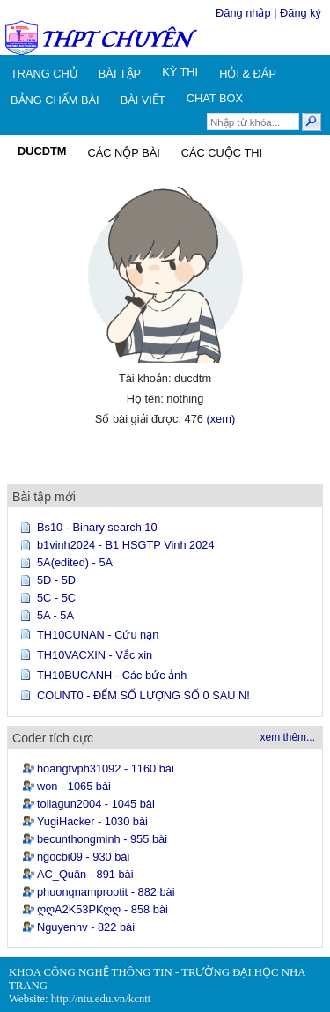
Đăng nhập (243, 12)
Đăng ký (300, 12)
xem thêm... (287, 737)
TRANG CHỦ (44, 73)
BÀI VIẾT (143, 100)
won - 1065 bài (74, 786)
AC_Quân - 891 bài (85, 874)
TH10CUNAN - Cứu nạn (97, 634)
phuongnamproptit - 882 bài (106, 891)
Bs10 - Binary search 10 (97, 527)
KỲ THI (180, 71)
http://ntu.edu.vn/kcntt (101, 999)
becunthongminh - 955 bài (102, 839)
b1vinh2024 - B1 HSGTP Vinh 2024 (126, 544)
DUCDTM (42, 151)
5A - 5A (55, 615)
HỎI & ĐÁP (247, 73)
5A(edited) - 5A (75, 562)
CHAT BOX (215, 98)
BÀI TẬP (120, 73)
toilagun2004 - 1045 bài (96, 803)
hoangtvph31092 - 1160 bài (105, 768)
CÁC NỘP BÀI (123, 152)
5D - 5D (56, 580)
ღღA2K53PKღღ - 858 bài (102, 909)
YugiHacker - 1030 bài (92, 821)
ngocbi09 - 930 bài (83, 856)
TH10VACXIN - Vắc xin (94, 654)
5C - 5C (56, 597)
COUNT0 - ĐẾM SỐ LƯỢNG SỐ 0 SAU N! (143, 695)
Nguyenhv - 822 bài (86, 927)
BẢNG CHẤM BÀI (55, 100)
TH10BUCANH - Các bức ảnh (112, 675)
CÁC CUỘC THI (221, 152)
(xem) (220, 418)
